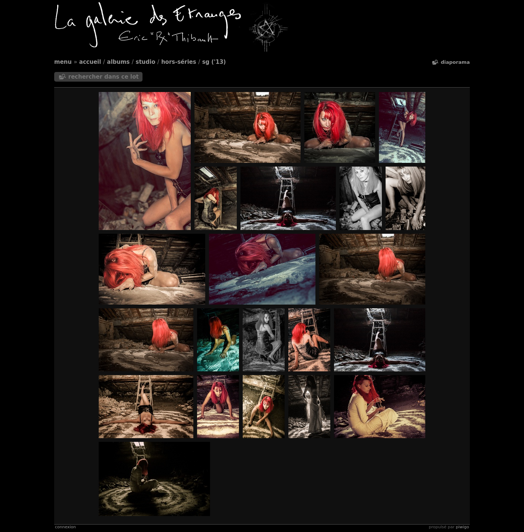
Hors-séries (178, 62)
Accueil (90, 62)
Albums (118, 62)
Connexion (65, 527)
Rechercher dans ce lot (103, 76)
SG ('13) (214, 62)
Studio (145, 62)
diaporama (455, 62)
